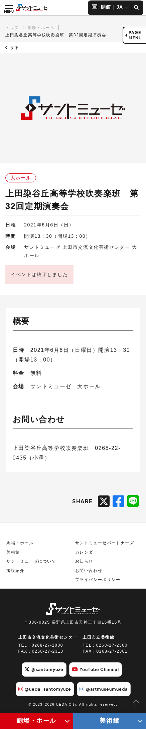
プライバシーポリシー (98, 579)
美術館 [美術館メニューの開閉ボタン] (109, 720)
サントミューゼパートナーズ (104, 543)
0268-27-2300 (112, 645)
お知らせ (84, 561)
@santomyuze (43, 669)
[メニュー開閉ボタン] (9, 8)
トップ (12, 27)
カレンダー (86, 552)
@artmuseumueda (104, 689)
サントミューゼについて (31, 561)
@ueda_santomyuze (44, 689)
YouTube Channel (95, 669)
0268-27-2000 (47, 645)
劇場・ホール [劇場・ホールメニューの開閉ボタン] (36, 720)
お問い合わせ (89, 570)
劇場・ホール (41, 27)
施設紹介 (15, 570)
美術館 (13, 552)
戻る (12, 47)
